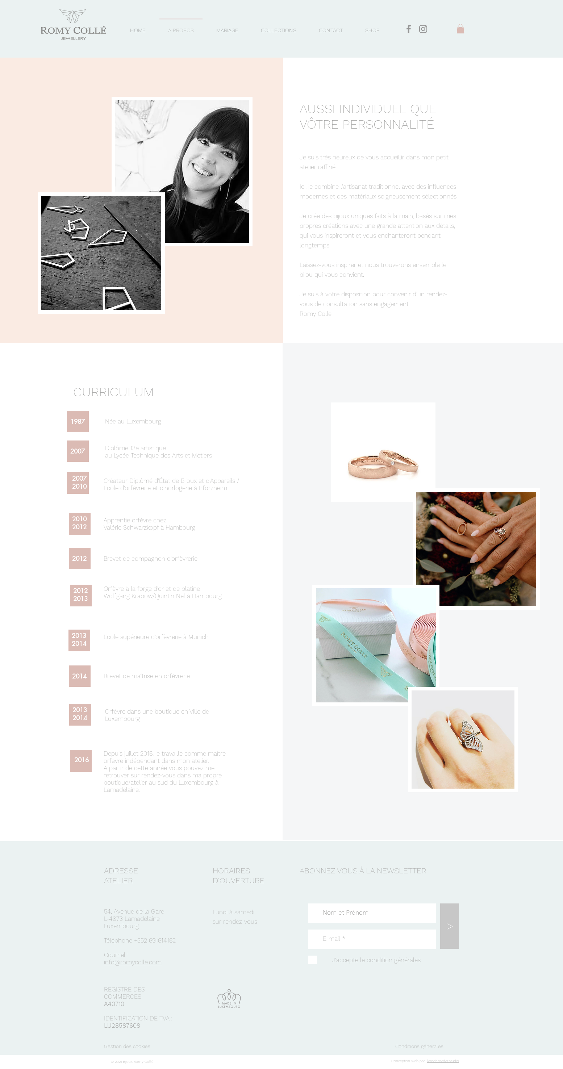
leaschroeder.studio (443, 1061)
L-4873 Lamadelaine (132, 918)
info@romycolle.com (133, 962)
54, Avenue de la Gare (134, 911)
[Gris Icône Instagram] (423, 29)
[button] (460, 28)
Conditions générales (419, 1046)
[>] (449, 926)
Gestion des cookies (127, 1046)
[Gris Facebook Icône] (408, 29)
